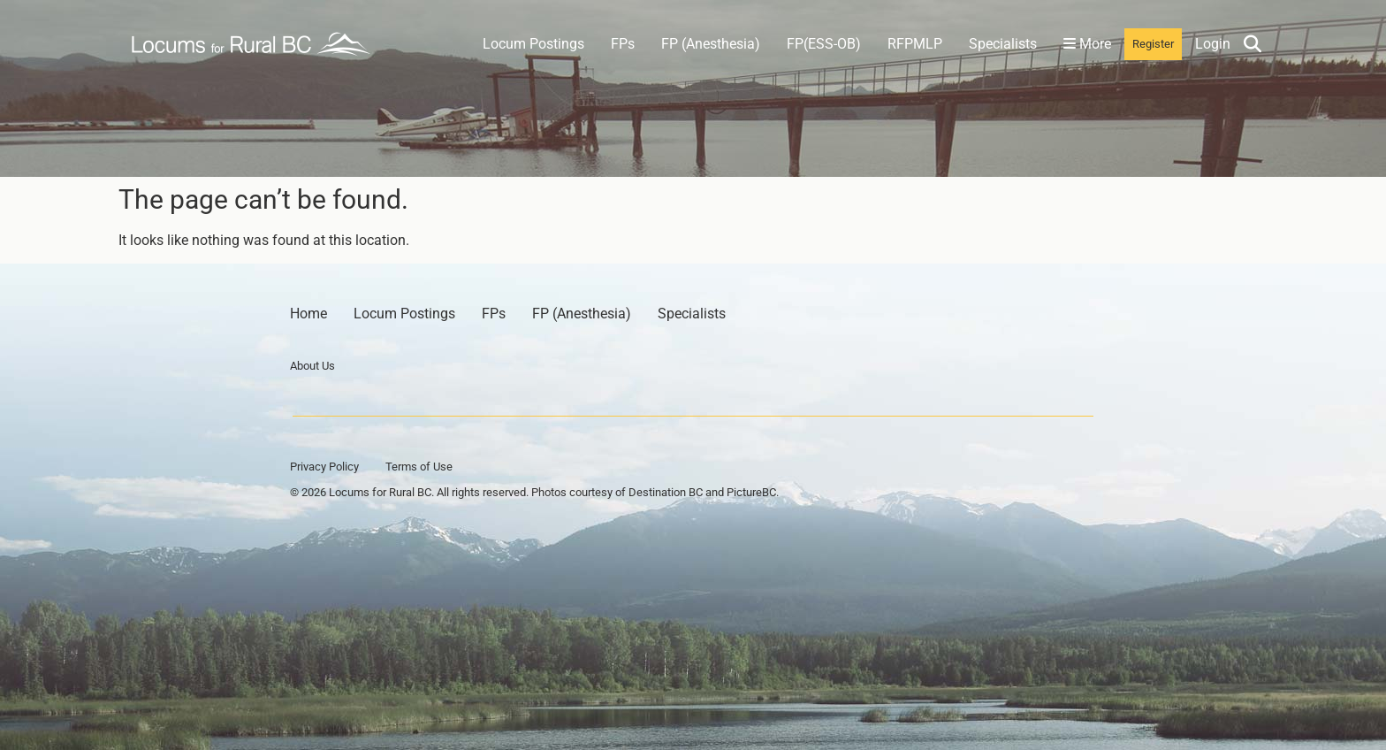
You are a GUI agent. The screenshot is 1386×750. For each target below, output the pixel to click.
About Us (312, 365)
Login (1212, 43)
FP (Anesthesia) (710, 43)
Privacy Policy (324, 466)
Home (308, 313)
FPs (623, 43)
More (1087, 43)
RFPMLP (914, 43)
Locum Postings (533, 43)
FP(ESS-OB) (824, 43)
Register (1153, 43)
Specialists (1003, 43)
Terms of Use (419, 466)
